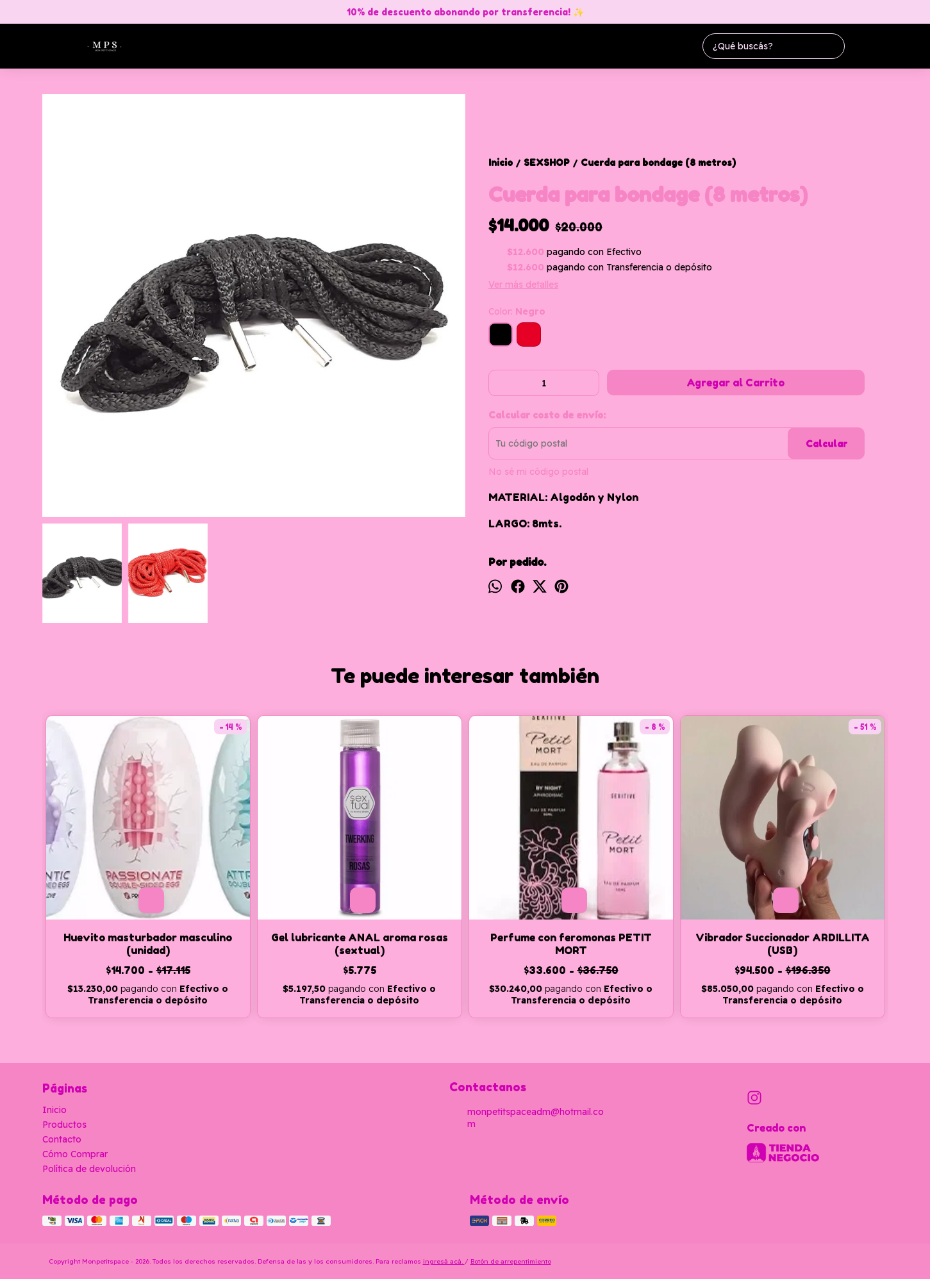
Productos (64, 1124)
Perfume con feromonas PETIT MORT (571, 944)
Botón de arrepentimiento (510, 1261)
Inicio (54, 1110)
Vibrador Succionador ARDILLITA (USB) (782, 944)
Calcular (826, 443)
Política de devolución (89, 1169)
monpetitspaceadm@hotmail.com (526, 1118)
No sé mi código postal (538, 471)
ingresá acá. (444, 1261)
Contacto (61, 1139)
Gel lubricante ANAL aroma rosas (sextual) (359, 944)
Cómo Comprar (75, 1154)
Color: (516, 311)
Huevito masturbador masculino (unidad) (147, 944)
